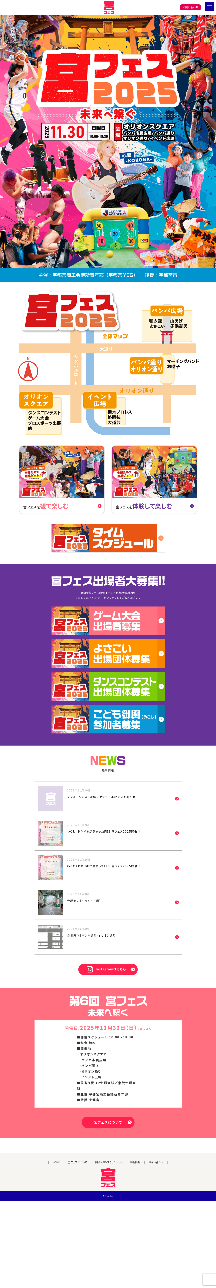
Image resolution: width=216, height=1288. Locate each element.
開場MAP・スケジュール (108, 1249)
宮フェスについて (108, 1165)
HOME (56, 1249)
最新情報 (135, 1249)
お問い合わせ (190, 7)
